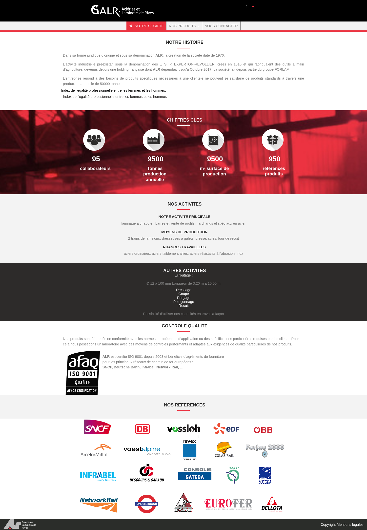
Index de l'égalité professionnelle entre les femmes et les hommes (115, 97)
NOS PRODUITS (184, 26)
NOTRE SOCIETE (146, 26)
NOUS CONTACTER (221, 26)
